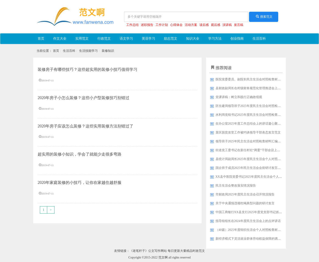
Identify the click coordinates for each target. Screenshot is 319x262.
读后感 (204, 25)
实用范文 (82, 38)
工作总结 (132, 25)
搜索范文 (263, 16)
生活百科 (259, 38)
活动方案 (191, 25)
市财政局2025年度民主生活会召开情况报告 (245, 194)
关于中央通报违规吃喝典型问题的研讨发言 (245, 203)
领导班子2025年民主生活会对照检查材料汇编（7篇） (252, 141)
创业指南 (237, 38)
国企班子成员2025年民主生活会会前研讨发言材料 (250, 168)
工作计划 (162, 25)
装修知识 (108, 50)
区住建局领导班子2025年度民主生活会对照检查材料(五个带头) (258, 106)
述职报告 (147, 25)
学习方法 (215, 38)
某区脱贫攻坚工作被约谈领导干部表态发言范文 (248, 132)
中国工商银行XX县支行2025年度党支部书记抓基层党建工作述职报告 (263, 212)
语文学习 (126, 38)
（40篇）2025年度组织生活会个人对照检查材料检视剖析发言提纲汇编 (264, 229)
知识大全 (192, 38)
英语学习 (148, 38)
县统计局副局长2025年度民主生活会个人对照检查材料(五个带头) (260, 159)
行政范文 (104, 38)
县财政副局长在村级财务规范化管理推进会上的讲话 (251, 88)
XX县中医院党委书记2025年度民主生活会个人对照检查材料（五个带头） (266, 176)
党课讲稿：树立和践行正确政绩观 (239, 97)
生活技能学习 (88, 50)
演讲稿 (227, 25)
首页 (41, 38)
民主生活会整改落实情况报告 (236, 185)
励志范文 (170, 38)
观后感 (215, 25)
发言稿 (238, 25)
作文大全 (59, 38)
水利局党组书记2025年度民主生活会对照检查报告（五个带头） (259, 114)
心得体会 (176, 25)
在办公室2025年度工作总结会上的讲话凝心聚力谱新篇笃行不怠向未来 (264, 123)
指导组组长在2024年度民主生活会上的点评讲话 (248, 221)
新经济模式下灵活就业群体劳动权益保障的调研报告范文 (254, 238)
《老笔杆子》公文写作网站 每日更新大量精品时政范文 (167, 250)
